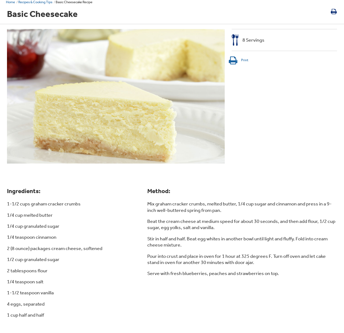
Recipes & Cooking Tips (35, 2)
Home (10, 2)
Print (238, 60)
